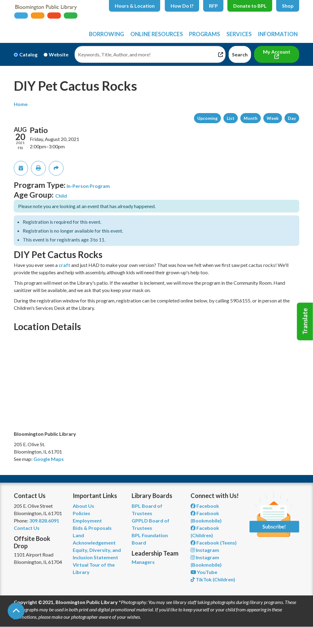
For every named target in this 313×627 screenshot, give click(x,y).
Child (61, 196)
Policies (81, 513)
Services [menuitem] (239, 34)
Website (58, 54)
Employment (87, 520)
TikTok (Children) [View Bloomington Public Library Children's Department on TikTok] (213, 579)
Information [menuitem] (278, 34)
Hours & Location (135, 6)
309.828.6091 (44, 520)
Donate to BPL (250, 6)
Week (273, 118)
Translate (305, 321)
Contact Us (27, 528)
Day (292, 118)
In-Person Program (88, 186)
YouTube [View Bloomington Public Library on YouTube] (204, 572)
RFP (213, 6)
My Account (276, 52)
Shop (288, 6)
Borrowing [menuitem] (106, 34)
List (230, 118)
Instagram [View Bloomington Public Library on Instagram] (205, 550)
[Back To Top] (16, 610)
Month (250, 118)
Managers (143, 562)
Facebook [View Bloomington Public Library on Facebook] (205, 506)
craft (64, 265)
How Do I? (182, 6)
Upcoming (207, 118)
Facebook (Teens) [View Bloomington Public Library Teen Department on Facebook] (214, 542)
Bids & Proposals (92, 528)
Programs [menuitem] (204, 34)
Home (21, 104)
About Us (83, 506)
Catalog (28, 54)
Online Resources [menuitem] (156, 34)
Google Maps (48, 459)
